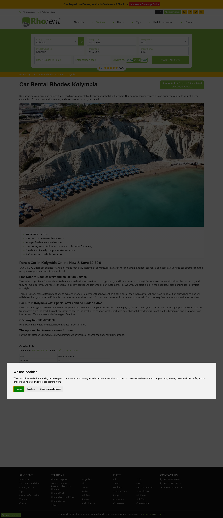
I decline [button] (31, 389)
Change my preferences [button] (50, 389)
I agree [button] (19, 389)
